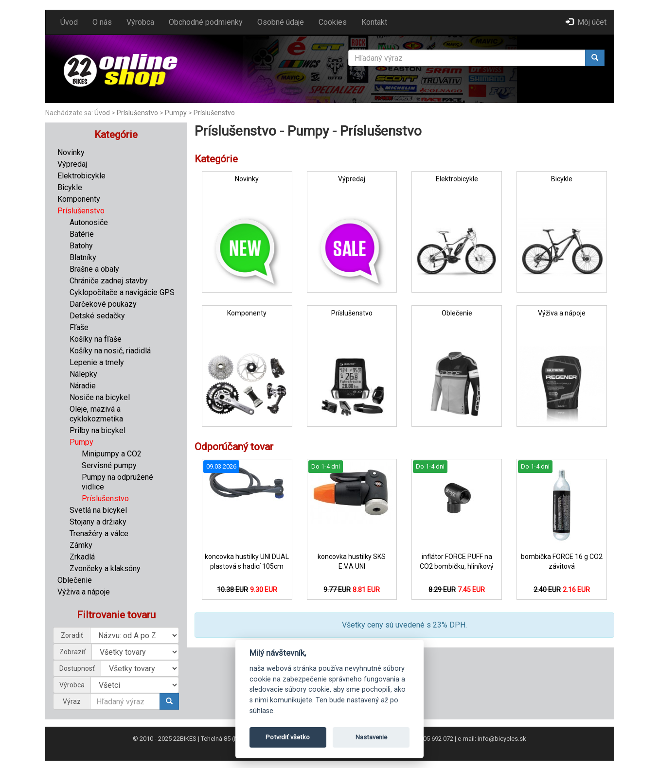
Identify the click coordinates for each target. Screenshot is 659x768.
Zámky (81, 545)
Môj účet (586, 22)
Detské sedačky (97, 315)
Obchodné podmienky (206, 22)
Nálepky (83, 374)
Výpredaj (72, 164)
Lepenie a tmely (97, 362)
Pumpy (176, 113)
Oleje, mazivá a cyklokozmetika (96, 413)
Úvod (69, 22)
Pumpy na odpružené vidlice (117, 481)
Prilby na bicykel (97, 430)
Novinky (71, 152)
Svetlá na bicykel (98, 510)
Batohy (81, 245)
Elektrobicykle (81, 175)
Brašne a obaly (94, 269)
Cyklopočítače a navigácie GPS (122, 292)
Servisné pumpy (109, 465)
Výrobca (140, 22)
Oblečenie (74, 580)
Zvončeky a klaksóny (105, 568)
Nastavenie (371, 737)
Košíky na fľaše (96, 339)
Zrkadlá (82, 556)
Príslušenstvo (137, 113)
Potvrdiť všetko (288, 737)
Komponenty (78, 199)
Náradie (83, 385)
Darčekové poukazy (103, 304)
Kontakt (374, 22)
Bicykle (69, 187)
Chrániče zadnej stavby (109, 280)
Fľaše (79, 327)
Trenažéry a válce (99, 533)
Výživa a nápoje (83, 591)
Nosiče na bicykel (100, 397)
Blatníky (83, 257)
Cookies (333, 22)
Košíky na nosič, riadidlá (110, 350)
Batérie (82, 234)
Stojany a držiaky (98, 521)
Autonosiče (89, 222)
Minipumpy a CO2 (112, 453)
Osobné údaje (280, 22)
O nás (102, 22)
